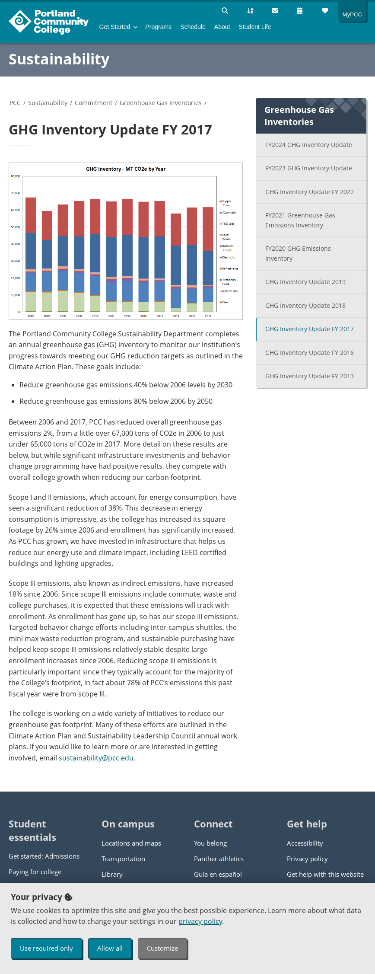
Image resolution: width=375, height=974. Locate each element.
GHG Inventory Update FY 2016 (309, 352)
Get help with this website (325, 874)
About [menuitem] (222, 26)
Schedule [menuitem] (193, 26)
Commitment (93, 103)
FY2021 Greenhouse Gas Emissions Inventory (300, 220)
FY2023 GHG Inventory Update (308, 168)
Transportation (123, 858)
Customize (162, 948)
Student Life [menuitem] (255, 26)
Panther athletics (219, 858)
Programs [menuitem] (158, 26)
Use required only (46, 948)
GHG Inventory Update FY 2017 (309, 329)
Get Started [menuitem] (114, 26)
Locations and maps (131, 843)
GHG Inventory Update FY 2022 (309, 192)
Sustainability (59, 59)
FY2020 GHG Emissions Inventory (298, 253)
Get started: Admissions (44, 856)
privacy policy (200, 921)
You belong (210, 843)
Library (112, 874)
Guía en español (218, 874)
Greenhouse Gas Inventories (161, 103)
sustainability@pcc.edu (96, 758)
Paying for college (35, 871)
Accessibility (305, 843)
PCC (15, 103)
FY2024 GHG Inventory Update (308, 145)
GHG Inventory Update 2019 (305, 282)
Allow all (110, 948)
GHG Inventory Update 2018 (305, 305)
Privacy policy (307, 858)
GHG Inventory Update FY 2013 (309, 376)
